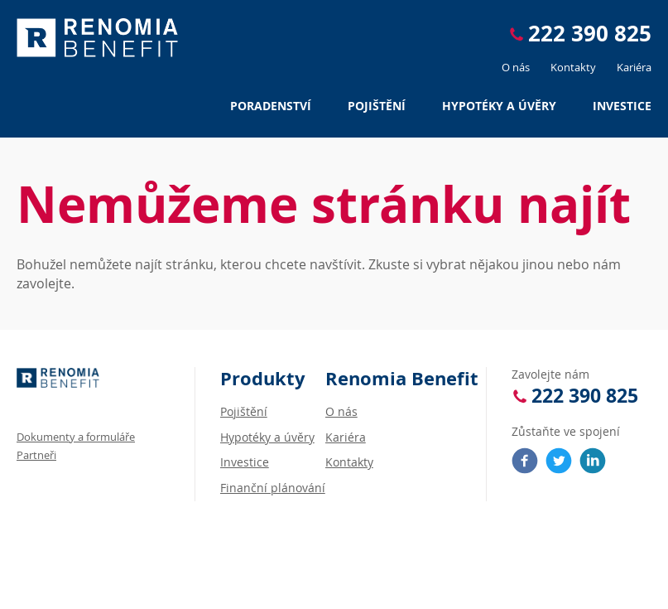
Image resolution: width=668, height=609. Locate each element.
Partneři (36, 454)
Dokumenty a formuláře (76, 436)
